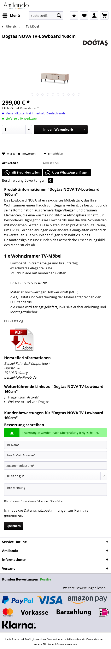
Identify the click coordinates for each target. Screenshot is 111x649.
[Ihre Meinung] (55, 489)
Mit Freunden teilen (22, 172)
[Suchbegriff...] (46, 15)
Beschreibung (13, 180)
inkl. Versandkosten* (27, 108)
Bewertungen (38, 180)
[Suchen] (59, 15)
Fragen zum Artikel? (21, 397)
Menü (11, 15)
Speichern (14, 526)
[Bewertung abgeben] (55, 476)
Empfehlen (53, 154)
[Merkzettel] (84, 15)
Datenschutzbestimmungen (46, 510)
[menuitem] (11, 15)
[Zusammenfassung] (55, 465)
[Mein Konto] (94, 15)
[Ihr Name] (55, 445)
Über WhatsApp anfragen (66, 172)
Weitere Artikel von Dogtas (26, 401)
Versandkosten (94, 639)
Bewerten (26, 154)
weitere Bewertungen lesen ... (86, 588)
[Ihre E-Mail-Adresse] (55, 455)
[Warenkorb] (104, 15)
